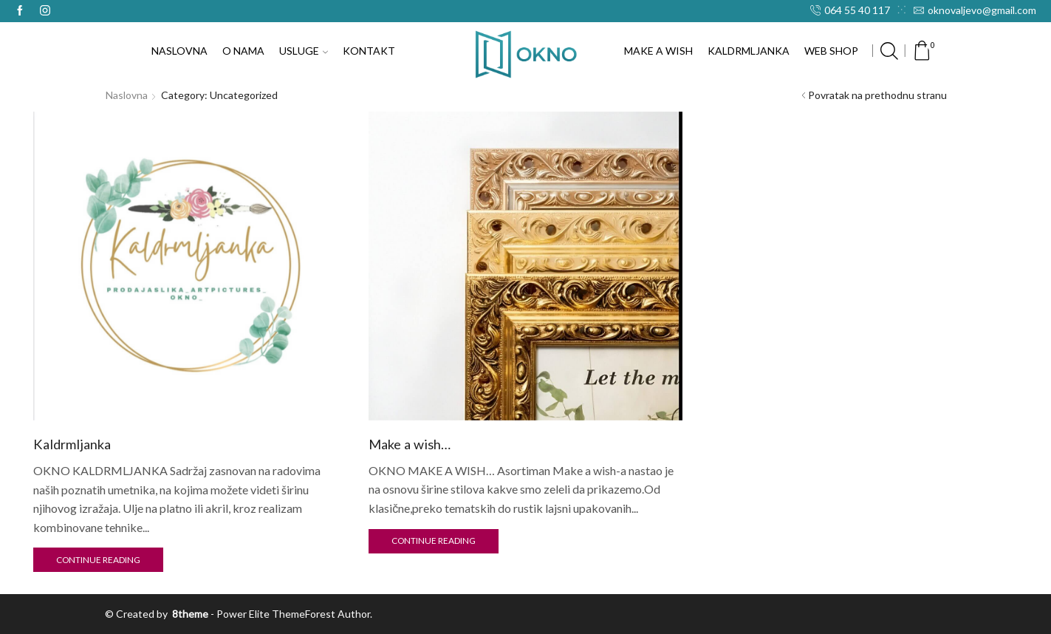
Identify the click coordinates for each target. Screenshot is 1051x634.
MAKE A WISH (658, 50)
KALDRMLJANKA (749, 50)
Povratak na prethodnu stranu (877, 95)
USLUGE (303, 50)
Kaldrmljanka (72, 444)
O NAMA (243, 50)
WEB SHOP (831, 50)
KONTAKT (369, 50)
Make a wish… (410, 444)
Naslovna (127, 95)
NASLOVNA (179, 50)
